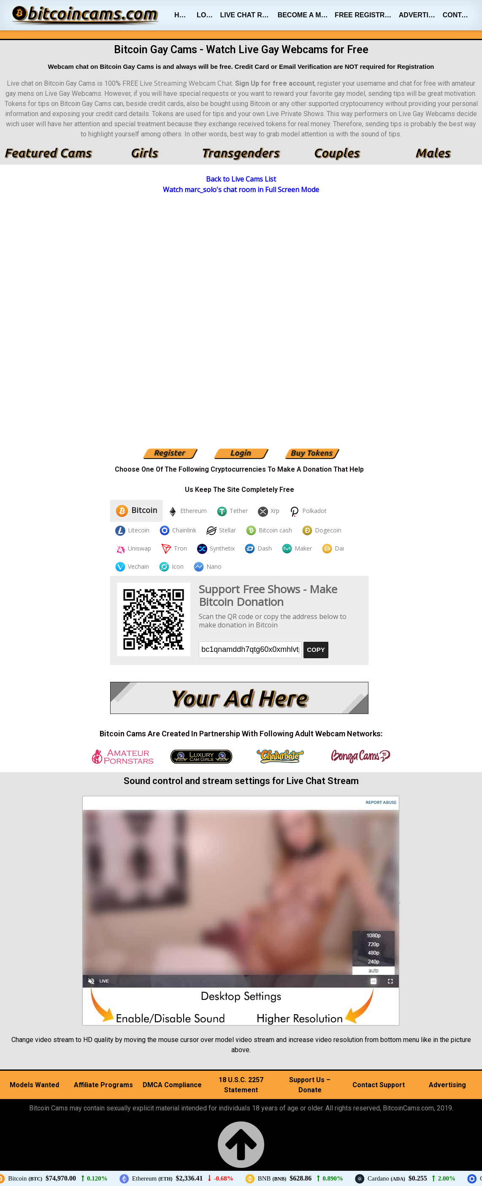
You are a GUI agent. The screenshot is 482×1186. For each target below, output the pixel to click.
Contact (457, 15)
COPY (316, 649)
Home (183, 15)
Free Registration (365, 15)
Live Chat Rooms (247, 15)
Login (207, 15)
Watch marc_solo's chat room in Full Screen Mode (241, 189)
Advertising (419, 15)
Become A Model (304, 15)
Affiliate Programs (103, 1085)
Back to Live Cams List (241, 179)
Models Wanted (34, 1085)
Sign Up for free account (274, 83)
